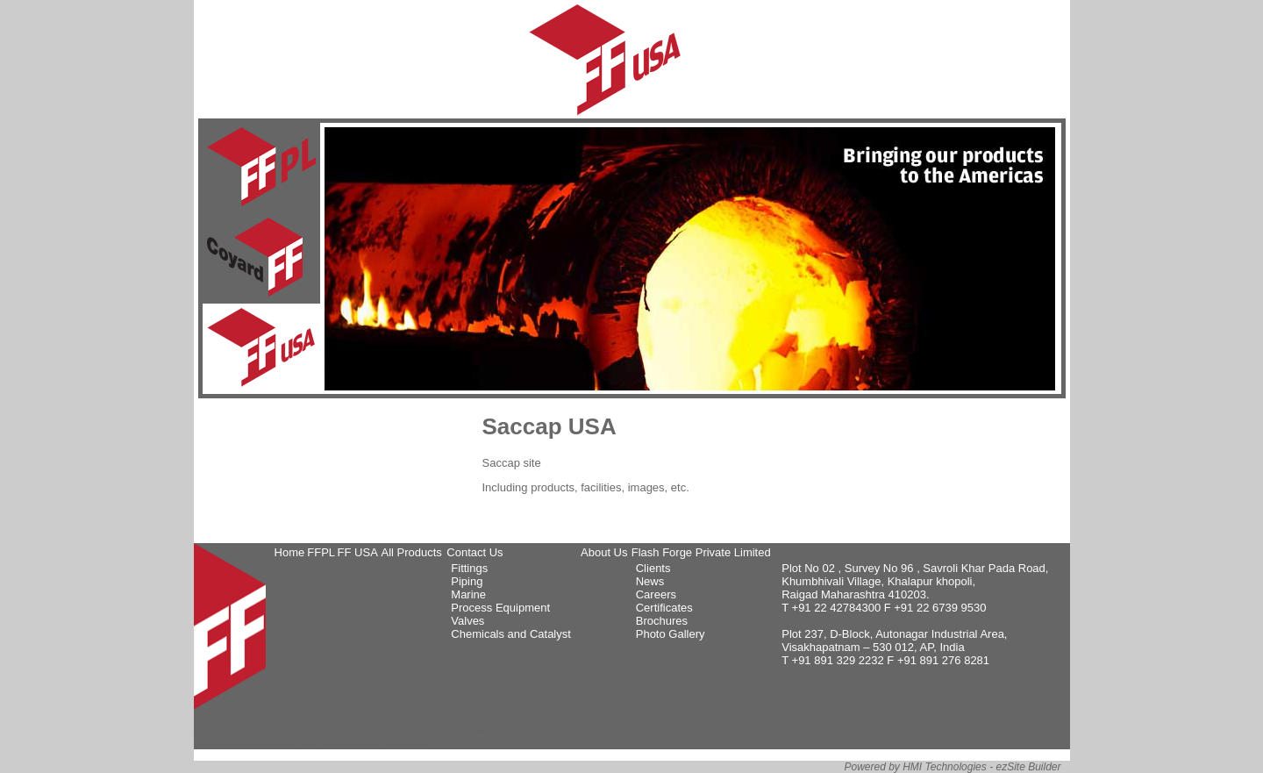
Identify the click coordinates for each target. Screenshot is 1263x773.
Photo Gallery (670, 634)
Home (290, 552)
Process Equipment (500, 607)
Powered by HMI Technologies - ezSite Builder (952, 767)
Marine (468, 594)
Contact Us (474, 552)
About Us (604, 552)
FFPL (321, 552)
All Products (411, 552)
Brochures (662, 620)
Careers (656, 594)
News (650, 581)
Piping (466, 581)
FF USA (358, 552)
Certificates (664, 607)
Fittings (469, 568)
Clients (653, 568)
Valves (467, 620)
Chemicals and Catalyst (511, 634)
